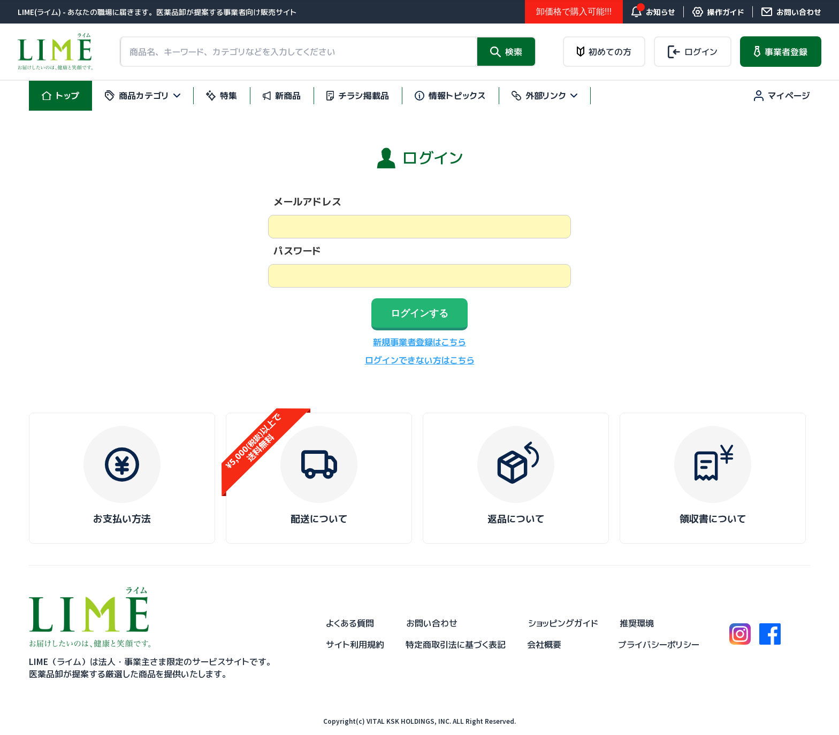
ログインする (419, 313)
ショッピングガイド (563, 623)
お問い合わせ (431, 623)
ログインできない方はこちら (420, 360)
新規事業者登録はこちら (419, 342)
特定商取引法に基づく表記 (456, 645)
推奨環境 (637, 623)
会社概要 (544, 645)
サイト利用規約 (355, 645)
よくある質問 (350, 623)
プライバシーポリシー (658, 645)
